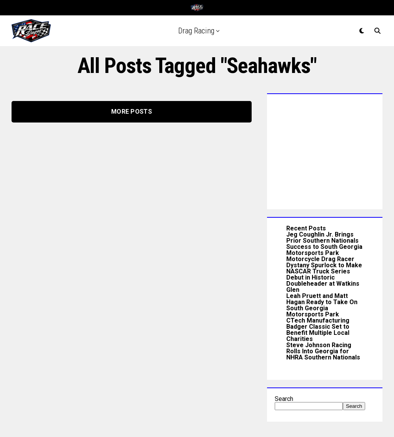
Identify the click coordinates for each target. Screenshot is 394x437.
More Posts (131, 111)
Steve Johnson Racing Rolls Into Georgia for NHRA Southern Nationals (323, 351)
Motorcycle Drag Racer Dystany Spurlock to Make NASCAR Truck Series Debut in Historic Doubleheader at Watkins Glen (324, 274)
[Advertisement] (325, 150)
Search (284, 398)
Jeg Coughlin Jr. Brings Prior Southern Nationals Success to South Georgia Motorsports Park (324, 244)
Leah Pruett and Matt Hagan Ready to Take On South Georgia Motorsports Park (321, 305)
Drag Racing (196, 30)
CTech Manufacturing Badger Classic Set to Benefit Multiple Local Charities (317, 330)
